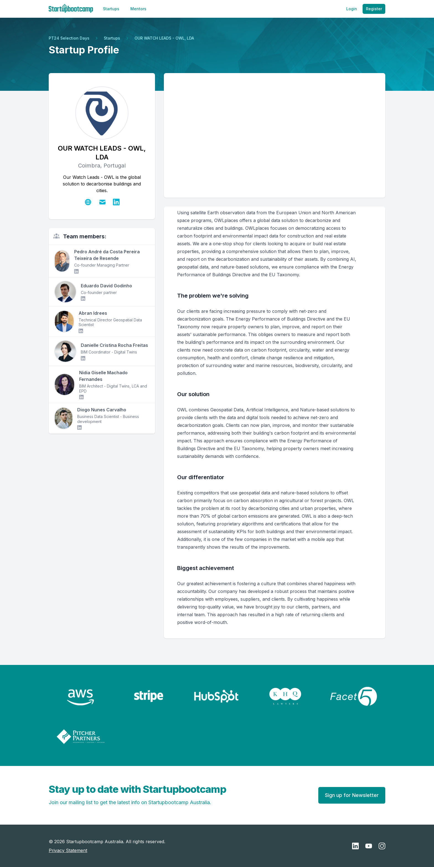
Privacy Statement (68, 850)
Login (351, 8)
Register (374, 8)
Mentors (138, 8)
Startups (111, 8)
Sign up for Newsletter (352, 795)
